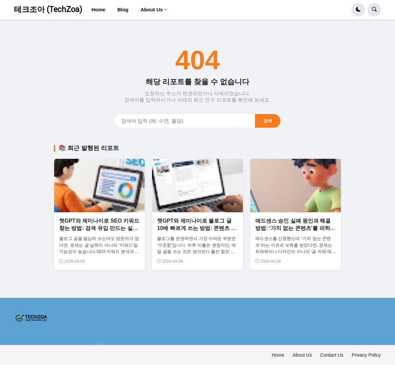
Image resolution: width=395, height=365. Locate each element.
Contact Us (331, 355)
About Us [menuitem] (151, 9)
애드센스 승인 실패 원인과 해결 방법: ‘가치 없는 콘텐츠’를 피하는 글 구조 (295, 228)
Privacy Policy (366, 355)
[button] (358, 9)
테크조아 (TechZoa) (48, 9)
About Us (302, 355)
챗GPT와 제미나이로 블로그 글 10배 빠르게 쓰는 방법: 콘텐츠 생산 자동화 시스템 (196, 228)
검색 (267, 120)
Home (278, 355)
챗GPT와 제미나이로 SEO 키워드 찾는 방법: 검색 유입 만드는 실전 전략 (99, 228)
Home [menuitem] (98, 9)
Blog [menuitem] (122, 9)
